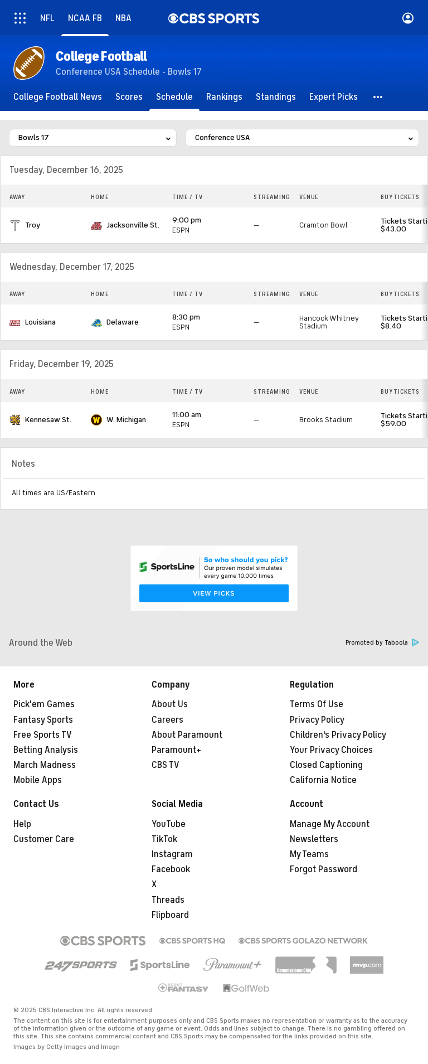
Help (22, 824)
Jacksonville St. (132, 225)
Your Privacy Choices (331, 750)
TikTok (164, 839)
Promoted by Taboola (382, 642)
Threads (168, 900)
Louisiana (40, 322)
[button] (378, 97)
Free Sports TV (42, 735)
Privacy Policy (317, 720)
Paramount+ (176, 750)
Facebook (171, 869)
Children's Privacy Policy (338, 735)
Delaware (122, 322)
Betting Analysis (45, 750)
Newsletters (314, 839)
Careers (167, 720)
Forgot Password (323, 869)
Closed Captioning (326, 765)
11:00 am (186, 414)
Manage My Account (329, 824)
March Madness (44, 765)
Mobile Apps (37, 780)
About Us (170, 704)
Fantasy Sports (43, 720)
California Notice (323, 780)
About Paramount (187, 735)
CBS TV (165, 765)
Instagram (172, 854)
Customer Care (43, 839)
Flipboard (170, 915)
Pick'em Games (44, 704)
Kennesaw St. (48, 419)
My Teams (309, 854)
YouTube (169, 824)
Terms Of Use (316, 704)
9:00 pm (186, 220)
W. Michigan (126, 419)
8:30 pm (186, 317)
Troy (32, 225)
